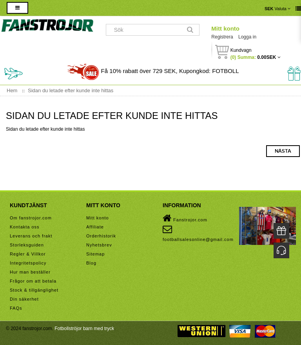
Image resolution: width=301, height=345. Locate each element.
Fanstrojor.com (185, 218)
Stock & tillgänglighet (34, 290)
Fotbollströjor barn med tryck (84, 328)
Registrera (222, 37)
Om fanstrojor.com (31, 217)
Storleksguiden (27, 245)
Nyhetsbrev (99, 245)
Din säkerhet (24, 299)
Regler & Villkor (28, 254)
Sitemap (95, 254)
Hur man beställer (30, 272)
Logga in (247, 37)
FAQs (16, 308)
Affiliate (95, 227)
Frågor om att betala (33, 281)
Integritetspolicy (28, 263)
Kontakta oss (25, 227)
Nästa (283, 151)
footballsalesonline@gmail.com (198, 233)
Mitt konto (225, 28)
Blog (91, 263)
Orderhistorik (101, 236)
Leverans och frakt (31, 236)
